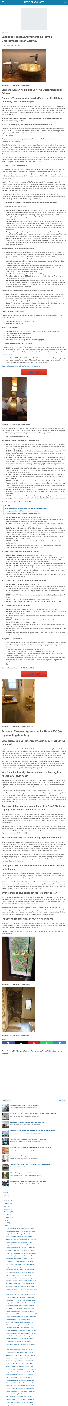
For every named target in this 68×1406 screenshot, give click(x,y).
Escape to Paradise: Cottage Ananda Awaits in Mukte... (21, 1267)
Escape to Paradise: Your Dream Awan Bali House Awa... (21, 1372)
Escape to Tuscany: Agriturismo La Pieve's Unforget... (20, 1297)
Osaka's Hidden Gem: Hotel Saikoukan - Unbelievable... (20, 1286)
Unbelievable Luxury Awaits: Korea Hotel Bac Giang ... (20, 1344)
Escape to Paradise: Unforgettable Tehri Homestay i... (20, 1352)
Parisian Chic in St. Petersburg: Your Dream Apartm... (20, 1402)
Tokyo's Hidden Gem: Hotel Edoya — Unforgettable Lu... (21, 1355)
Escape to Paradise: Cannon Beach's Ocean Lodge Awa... (21, 1316)
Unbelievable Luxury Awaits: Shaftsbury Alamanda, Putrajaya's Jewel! (29, 1139)
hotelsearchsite (34, 2)
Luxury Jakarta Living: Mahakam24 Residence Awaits (20, 1394)
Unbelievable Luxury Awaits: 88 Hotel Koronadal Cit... (20, 1269)
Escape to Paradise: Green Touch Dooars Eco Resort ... (21, 1228)
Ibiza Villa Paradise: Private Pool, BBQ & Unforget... (20, 1396)
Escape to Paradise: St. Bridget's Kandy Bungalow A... (20, 1245)
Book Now (34, 372)
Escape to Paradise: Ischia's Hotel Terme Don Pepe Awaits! (23, 511)
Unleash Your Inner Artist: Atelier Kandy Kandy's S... (20, 1236)
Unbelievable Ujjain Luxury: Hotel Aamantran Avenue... (20, 1231)
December (8, 1209)
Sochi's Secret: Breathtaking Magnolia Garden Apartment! (26, 1156)
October (8, 1214)
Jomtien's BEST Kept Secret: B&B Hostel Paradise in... (20, 1250)
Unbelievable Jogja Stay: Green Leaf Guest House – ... (20, 1374)
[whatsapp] (46, 1042)
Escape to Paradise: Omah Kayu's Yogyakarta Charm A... (21, 1289)
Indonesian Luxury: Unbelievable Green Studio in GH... (20, 1361)
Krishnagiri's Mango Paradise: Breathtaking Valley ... (20, 1327)
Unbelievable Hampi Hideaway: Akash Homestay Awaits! (21, 1314)
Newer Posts (6, 1100)
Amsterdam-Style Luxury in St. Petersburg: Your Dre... (20, 1399)
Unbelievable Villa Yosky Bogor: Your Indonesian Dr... (20, 1383)
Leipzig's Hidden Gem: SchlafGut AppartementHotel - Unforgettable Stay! (30, 1147)
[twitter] (21, 1042)
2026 (6, 1192)
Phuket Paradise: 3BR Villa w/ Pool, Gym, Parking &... (20, 1272)
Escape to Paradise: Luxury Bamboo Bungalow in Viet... (21, 1333)
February (8, 1200)
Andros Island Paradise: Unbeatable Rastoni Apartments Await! (27, 1122)
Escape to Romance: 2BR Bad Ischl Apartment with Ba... (21, 1303)
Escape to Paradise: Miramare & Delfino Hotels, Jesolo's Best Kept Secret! (27, 508)
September (8, 1217)
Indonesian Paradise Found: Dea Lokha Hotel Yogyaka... (21, 1369)
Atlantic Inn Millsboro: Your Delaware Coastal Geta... (20, 1319)
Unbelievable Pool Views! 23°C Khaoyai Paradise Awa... (21, 1300)
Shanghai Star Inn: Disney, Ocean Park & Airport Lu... (20, 1336)
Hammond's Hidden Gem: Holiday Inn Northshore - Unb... (21, 1239)
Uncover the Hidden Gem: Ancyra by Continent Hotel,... (21, 1385)
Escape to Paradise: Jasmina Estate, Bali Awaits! (19, 1242)
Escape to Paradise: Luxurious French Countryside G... (21, 1405)
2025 (6, 1206)
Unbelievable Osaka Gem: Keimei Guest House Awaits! (20, 1294)
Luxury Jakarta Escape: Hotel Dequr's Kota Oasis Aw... (20, 1377)
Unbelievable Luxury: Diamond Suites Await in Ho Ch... (20, 1258)
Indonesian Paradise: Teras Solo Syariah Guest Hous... (20, 1388)
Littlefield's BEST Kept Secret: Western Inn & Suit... (19, 1363)
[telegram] (59, 1042)
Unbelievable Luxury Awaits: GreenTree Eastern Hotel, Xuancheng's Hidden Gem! (32, 1130)
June (7, 1225)
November (8, 1212)
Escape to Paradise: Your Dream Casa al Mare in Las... (20, 1338)
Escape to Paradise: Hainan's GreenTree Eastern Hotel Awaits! (21, 366)
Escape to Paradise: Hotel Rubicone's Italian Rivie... (19, 1341)
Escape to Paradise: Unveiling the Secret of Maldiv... (20, 1234)
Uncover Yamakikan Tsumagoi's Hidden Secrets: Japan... (21, 1330)
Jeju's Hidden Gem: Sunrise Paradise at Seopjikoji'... (20, 1349)
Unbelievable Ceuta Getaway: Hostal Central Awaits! (24, 1105)
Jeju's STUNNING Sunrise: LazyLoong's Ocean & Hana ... (21, 1347)
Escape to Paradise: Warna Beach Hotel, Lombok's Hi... (21, 1247)
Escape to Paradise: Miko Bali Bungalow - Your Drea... (20, 1391)
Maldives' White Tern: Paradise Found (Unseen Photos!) (21, 1308)
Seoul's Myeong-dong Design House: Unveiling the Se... (20, 1264)
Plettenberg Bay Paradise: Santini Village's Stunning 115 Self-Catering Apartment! (33, 1113)
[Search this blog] (65, 2)
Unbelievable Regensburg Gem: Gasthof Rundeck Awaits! (26, 1173)
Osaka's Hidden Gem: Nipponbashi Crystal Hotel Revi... (21, 1283)
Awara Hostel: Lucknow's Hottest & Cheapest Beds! (20, 1322)
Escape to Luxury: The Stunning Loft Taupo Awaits (19, 1261)
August (8, 1220)
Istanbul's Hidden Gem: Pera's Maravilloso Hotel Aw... (20, 1305)
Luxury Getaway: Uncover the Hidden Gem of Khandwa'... (21, 1256)
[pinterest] (34, 1042)
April (6, 1195)
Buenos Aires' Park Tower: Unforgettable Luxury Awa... (21, 1278)
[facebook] (8, 1042)
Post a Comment (15, 45)
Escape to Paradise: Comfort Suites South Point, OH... (20, 1311)
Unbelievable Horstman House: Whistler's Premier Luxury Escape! (28, 1181)
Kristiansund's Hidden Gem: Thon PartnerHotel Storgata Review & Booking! (31, 1164)
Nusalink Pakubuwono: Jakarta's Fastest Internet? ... (20, 1366)
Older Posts (62, 1100)
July (7, 1223)
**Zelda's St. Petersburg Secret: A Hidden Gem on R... (20, 1325)
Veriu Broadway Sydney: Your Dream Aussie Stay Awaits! (21, 1280)
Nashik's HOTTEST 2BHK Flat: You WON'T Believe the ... (21, 1358)
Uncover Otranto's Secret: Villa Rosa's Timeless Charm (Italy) (24, 513)
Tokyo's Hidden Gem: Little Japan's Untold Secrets (19, 1292)
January (8, 1203)
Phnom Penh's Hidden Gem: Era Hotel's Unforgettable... (21, 1253)
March (7, 1198)
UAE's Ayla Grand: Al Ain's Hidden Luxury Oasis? (19, 1275)
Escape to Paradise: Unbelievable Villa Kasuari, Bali (18, 668)
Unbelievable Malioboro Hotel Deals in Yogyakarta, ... (20, 1380)
